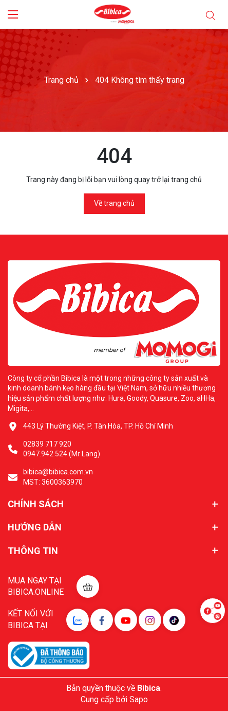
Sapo (138, 699)
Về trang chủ (114, 203)
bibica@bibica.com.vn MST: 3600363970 (58, 477)
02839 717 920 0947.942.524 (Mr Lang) (61, 449)
